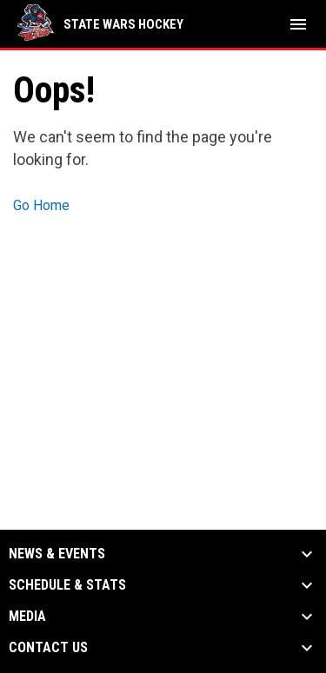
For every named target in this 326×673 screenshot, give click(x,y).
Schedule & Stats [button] (67, 585)
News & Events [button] (57, 554)
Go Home (41, 205)
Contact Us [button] (48, 648)
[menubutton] (298, 24)
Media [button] (27, 617)
